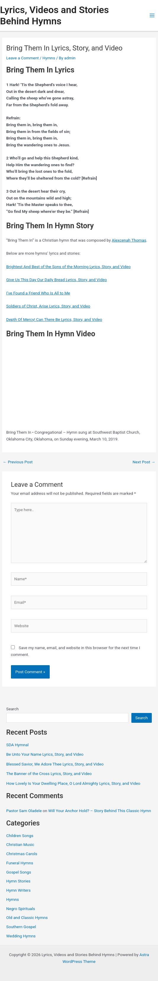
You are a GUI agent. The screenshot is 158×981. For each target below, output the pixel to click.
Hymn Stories (18, 881)
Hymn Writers (18, 890)
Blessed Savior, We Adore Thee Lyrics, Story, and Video (55, 764)
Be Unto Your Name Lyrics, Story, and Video (44, 754)
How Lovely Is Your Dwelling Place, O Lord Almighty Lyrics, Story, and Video (73, 783)
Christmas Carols (21, 853)
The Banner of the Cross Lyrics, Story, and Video (49, 773)
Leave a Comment (22, 58)
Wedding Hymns (21, 936)
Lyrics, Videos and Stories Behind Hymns (54, 15)
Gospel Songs (18, 872)
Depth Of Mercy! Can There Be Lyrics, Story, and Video (54, 319)
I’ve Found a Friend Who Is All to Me (38, 293)
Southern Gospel (21, 926)
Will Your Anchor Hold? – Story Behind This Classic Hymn (99, 810)
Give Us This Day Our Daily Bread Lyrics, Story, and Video (56, 279)
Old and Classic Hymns (27, 917)
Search (12, 708)
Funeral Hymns (19, 862)
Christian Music (20, 844)
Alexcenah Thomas (129, 240)
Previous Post (18, 462)
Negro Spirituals (20, 908)
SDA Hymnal (17, 744)
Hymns (48, 58)
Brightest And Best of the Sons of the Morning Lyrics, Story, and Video (68, 266)
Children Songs (19, 835)
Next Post (144, 462)
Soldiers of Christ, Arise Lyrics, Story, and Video (48, 306)
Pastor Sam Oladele (24, 810)
